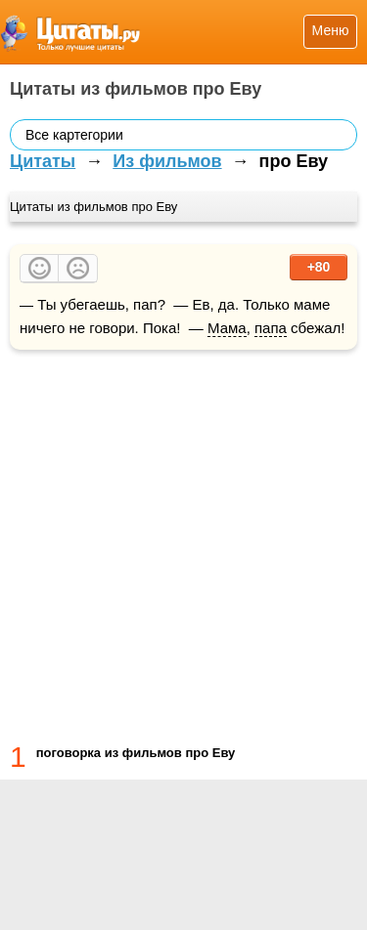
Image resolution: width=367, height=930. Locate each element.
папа (270, 327)
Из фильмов (167, 161)
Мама (227, 327)
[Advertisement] (183, 542)
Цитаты (42, 161)
